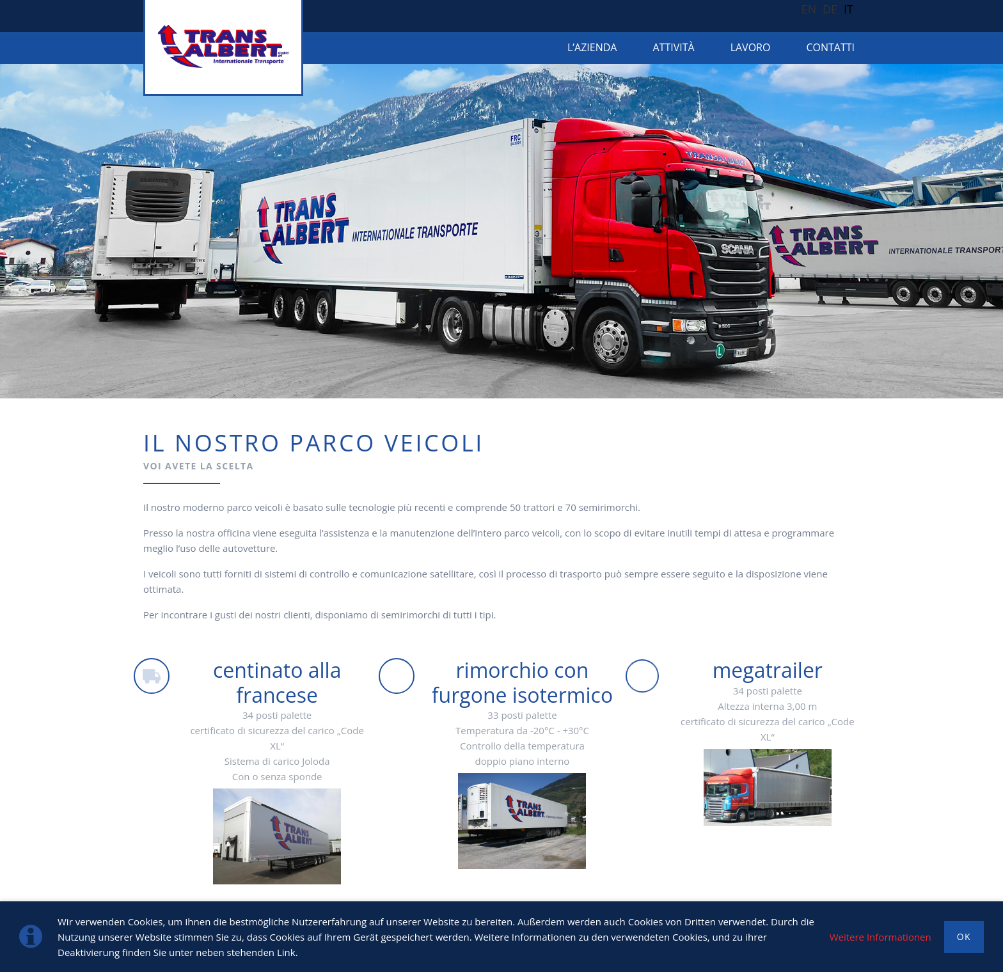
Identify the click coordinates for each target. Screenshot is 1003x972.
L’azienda (592, 47)
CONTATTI (830, 47)
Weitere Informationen (880, 936)
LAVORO (751, 47)
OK (964, 936)
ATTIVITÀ (673, 47)
